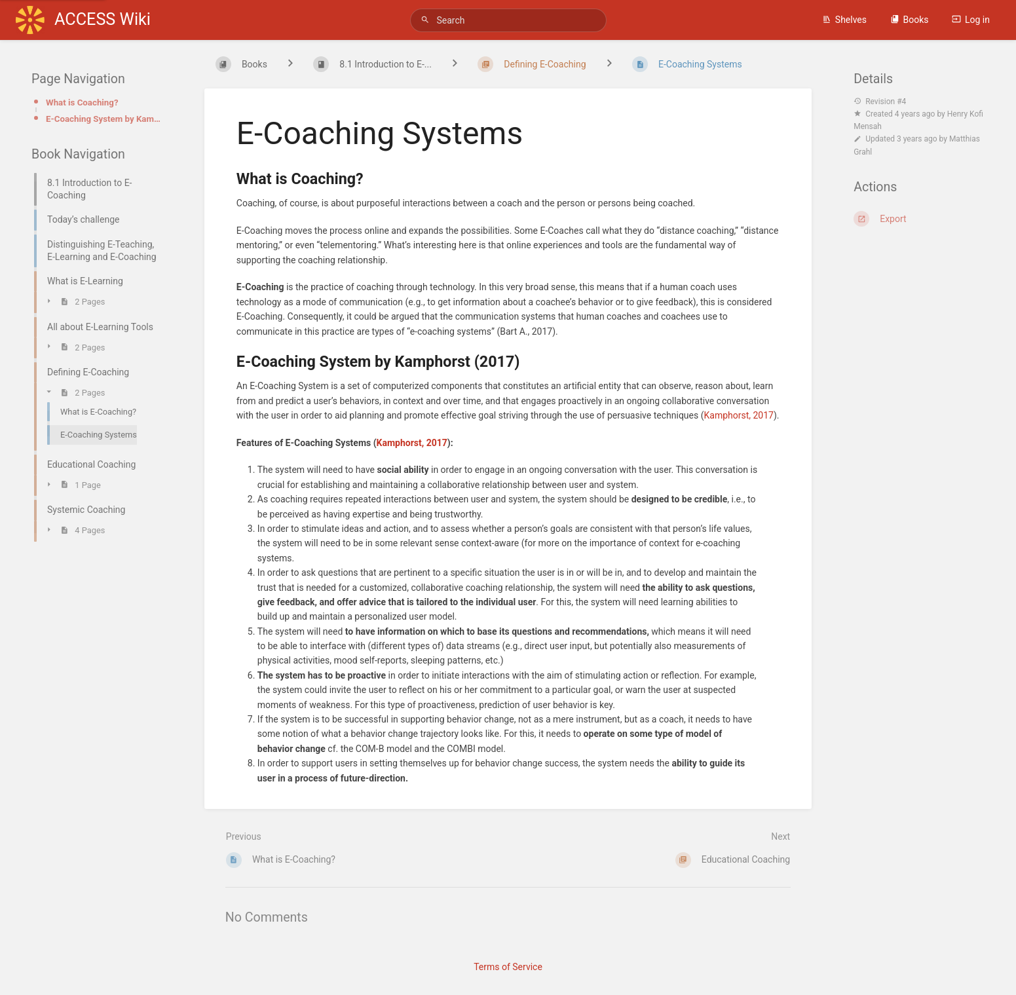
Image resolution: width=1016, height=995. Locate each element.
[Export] (919, 219)
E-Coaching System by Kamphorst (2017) (104, 119)
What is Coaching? (82, 102)
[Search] (427, 20)
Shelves (844, 19)
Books (909, 19)
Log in (971, 19)
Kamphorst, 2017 (738, 415)
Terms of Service (508, 967)
